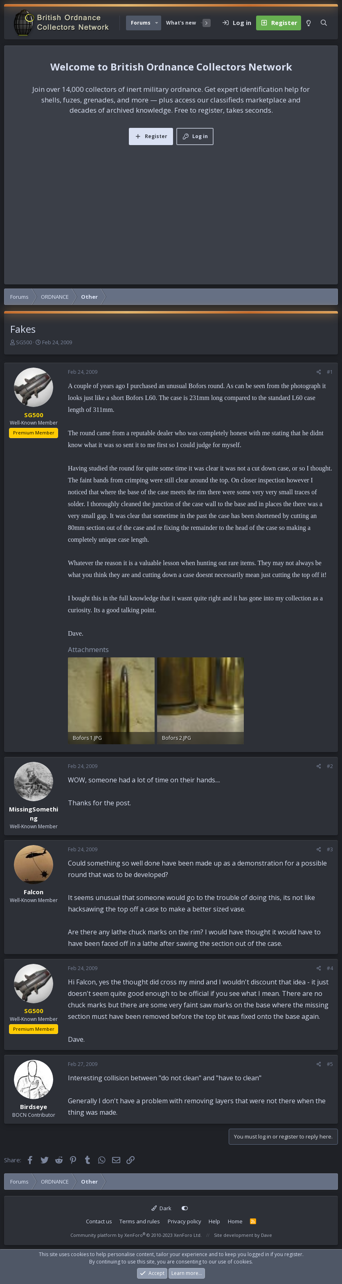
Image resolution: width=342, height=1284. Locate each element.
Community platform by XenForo (136, 1235)
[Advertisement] (171, 206)
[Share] (319, 372)
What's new (181, 22)
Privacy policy (184, 1221)
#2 (330, 766)
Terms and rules (139, 1221)
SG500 (24, 342)
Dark (161, 1208)
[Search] (324, 23)
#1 (330, 371)
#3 (330, 849)
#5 (330, 1064)
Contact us (99, 1221)
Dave (266, 1235)
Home (235, 1221)
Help (214, 1221)
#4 (330, 968)
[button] (156, 23)
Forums (141, 22)
